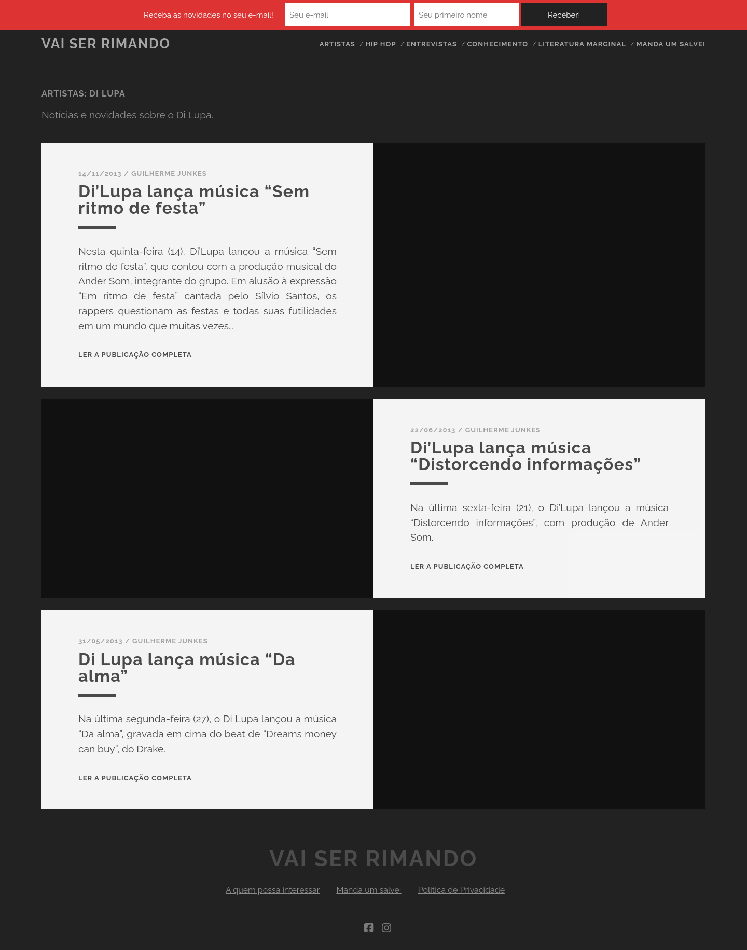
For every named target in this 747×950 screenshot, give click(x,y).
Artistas (337, 44)
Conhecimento (497, 44)
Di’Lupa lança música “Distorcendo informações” (525, 456)
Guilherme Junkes (169, 173)
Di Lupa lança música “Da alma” (187, 667)
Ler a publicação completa (135, 355)
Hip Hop (380, 44)
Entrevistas (431, 44)
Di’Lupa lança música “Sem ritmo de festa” (194, 199)
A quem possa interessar (273, 890)
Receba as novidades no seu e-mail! (208, 15)
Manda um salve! (671, 44)
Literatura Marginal (582, 44)
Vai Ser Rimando (106, 43)
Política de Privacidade (461, 890)
